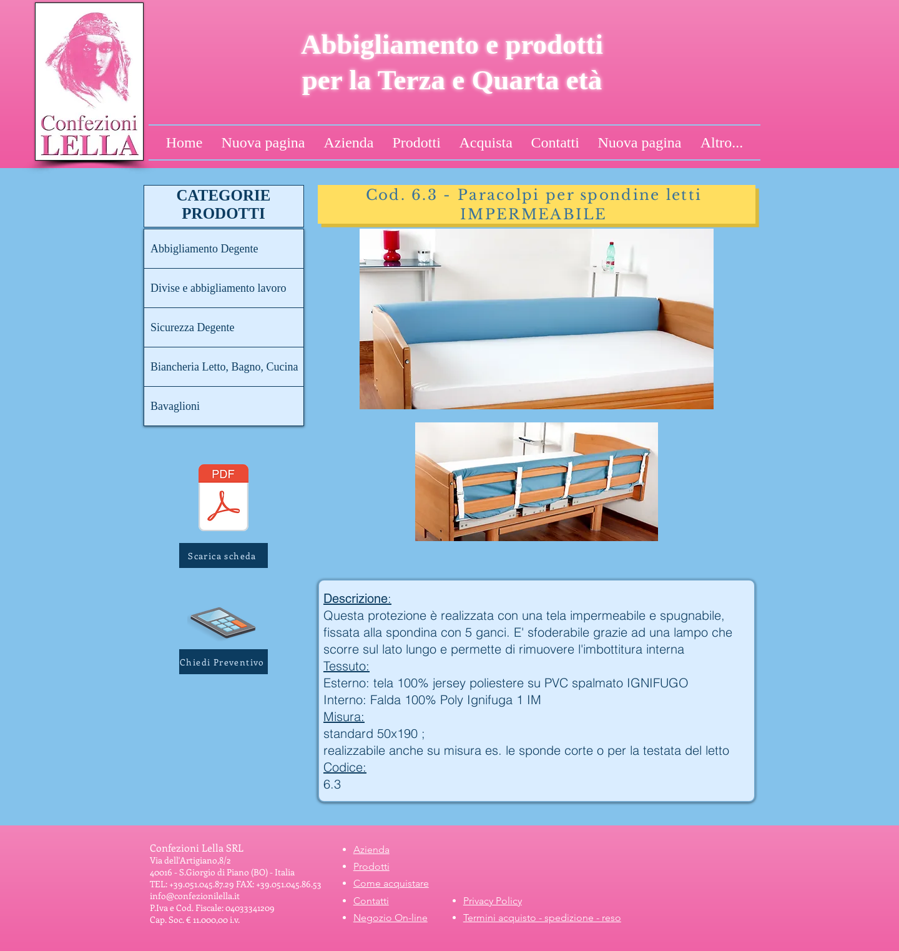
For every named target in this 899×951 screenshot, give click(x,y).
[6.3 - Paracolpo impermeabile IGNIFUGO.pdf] (223, 499)
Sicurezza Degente (192, 327)
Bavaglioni (175, 406)
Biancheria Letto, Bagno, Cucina (224, 367)
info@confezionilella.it (195, 896)
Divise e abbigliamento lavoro (218, 288)
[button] (223, 661)
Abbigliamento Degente (204, 248)
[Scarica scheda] (223, 555)
